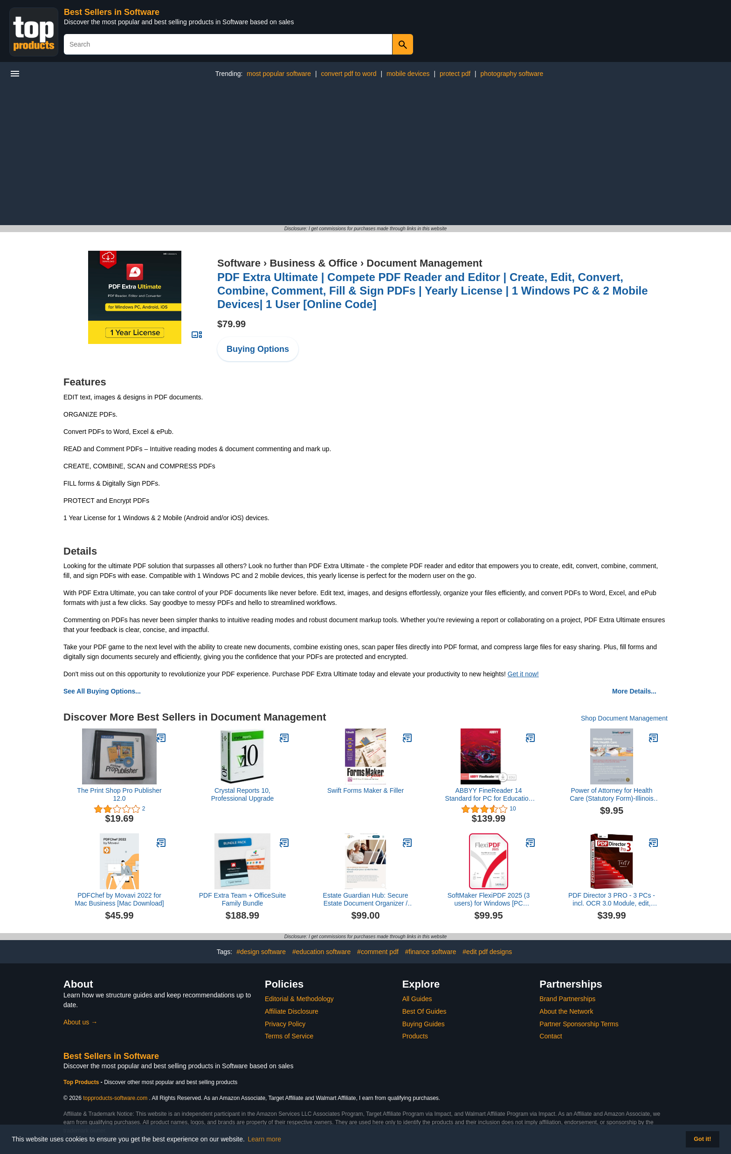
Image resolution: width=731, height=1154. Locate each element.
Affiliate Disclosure (291, 1011)
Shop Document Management (624, 718)
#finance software (430, 951)
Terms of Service (289, 1036)
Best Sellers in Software (111, 12)
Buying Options (258, 349)
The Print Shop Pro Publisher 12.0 (119, 794)
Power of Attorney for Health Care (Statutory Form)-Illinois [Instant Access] (612, 795)
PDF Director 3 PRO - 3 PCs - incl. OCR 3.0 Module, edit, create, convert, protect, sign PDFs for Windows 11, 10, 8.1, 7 (611, 899)
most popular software (279, 73)
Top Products (82, 1082)
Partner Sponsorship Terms (578, 1024)
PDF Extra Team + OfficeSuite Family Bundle (242, 899)
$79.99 (231, 324)
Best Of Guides (424, 1011)
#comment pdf (378, 951)
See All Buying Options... (102, 691)
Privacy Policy (285, 1024)
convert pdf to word (348, 73)
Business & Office (313, 263)
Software (239, 263)
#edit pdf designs (487, 951)
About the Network (566, 1011)
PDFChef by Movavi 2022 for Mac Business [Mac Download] (119, 899)
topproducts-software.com (115, 1098)
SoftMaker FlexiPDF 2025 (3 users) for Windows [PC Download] (489, 899)
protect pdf (455, 73)
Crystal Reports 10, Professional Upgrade (242, 794)
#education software (321, 951)
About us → (80, 1022)
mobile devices (408, 73)
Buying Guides (423, 1024)
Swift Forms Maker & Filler (365, 790)
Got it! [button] (702, 1139)
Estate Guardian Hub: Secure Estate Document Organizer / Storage (365, 899)
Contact (550, 1036)
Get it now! (523, 674)
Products (415, 1036)
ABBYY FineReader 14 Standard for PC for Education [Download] (488, 795)
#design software (261, 951)
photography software (512, 73)
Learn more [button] (265, 1139)
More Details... (634, 691)
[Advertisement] (365, 155)
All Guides (417, 999)
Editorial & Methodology (299, 999)
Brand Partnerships (567, 999)
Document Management (424, 263)
